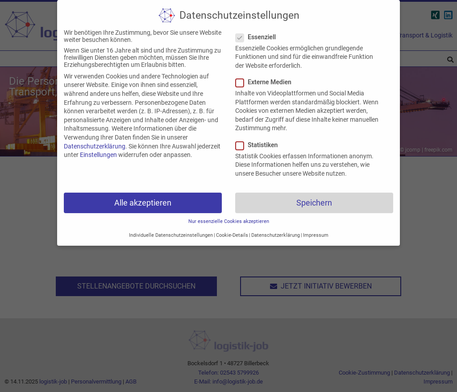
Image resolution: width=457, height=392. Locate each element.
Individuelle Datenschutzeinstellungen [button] (171, 228)
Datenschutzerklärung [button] (275, 228)
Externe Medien (266, 74)
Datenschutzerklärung (94, 139)
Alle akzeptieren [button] (142, 195)
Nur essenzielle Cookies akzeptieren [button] (228, 214)
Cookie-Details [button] (232, 228)
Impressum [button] (315, 228)
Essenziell (258, 29)
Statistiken (259, 137)
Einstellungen (98, 147)
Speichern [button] (314, 195)
